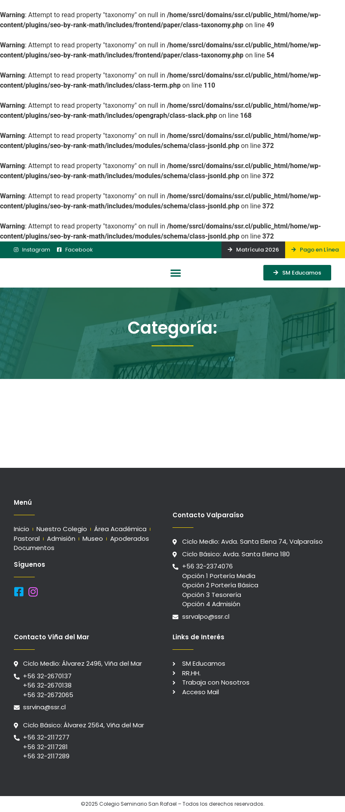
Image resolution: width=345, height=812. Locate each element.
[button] (175, 273)
